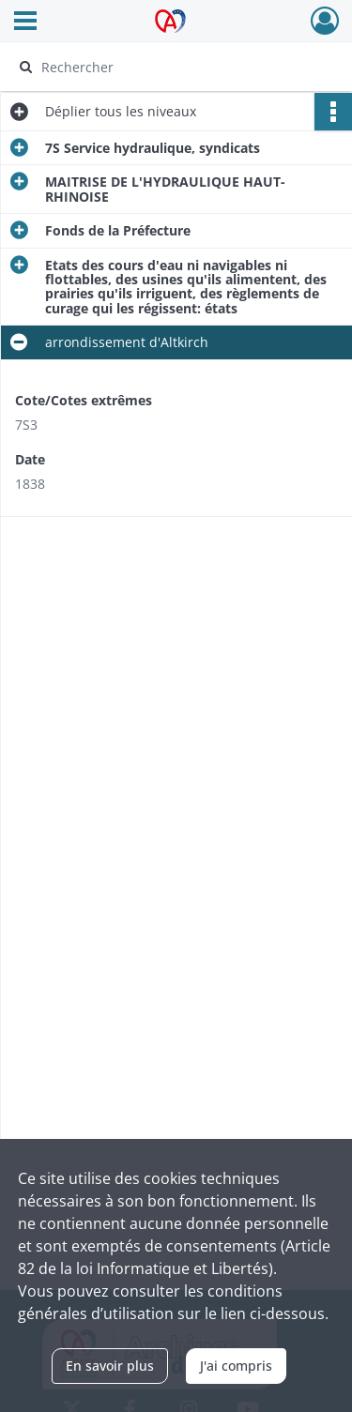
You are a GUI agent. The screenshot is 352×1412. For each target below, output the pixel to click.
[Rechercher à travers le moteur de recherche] (174, 66)
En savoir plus (110, 1365)
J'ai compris (236, 1365)
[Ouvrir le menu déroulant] (25, 22)
